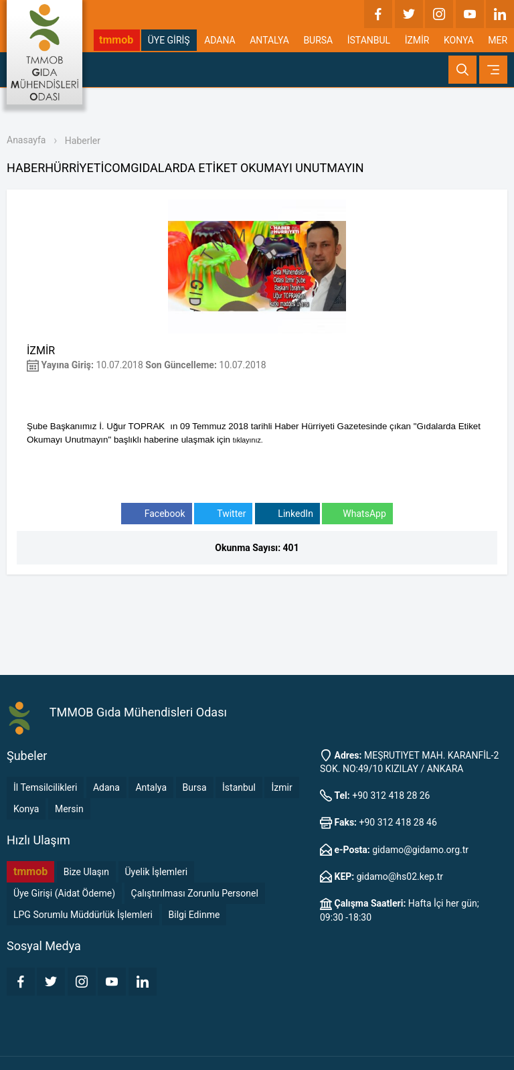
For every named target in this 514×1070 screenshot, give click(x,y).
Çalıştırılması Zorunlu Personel (194, 893)
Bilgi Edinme (194, 914)
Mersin (69, 809)
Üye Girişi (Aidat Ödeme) (64, 893)
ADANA (220, 40)
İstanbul (239, 787)
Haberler (82, 140)
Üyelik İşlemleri (156, 871)
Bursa (195, 787)
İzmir (281, 787)
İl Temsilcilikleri (45, 787)
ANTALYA (269, 40)
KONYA (459, 40)
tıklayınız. (248, 440)
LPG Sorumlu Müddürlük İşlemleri (83, 914)
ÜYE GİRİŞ (169, 40)
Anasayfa (26, 140)
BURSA (318, 40)
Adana (106, 787)
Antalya (151, 787)
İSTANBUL (368, 40)
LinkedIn (287, 514)
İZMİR (417, 40)
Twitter (223, 514)
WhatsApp (357, 514)
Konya (26, 809)
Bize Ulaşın (86, 871)
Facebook (156, 514)
